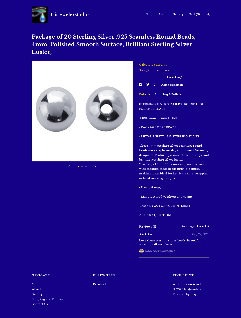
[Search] (208, 15)
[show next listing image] (95, 166)
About (163, 14)
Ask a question (172, 84)
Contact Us (40, 304)
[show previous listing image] (69, 166)
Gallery (178, 14)
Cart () (194, 14)
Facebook (100, 284)
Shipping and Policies (47, 299)
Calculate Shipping (153, 64)
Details (145, 94)
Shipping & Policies (169, 94)
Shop (149, 14)
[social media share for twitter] (148, 84)
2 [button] (82, 166)
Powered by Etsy (185, 294)
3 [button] (86, 166)
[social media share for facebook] (141, 84)
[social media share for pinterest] (155, 84)
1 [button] (78, 166)
